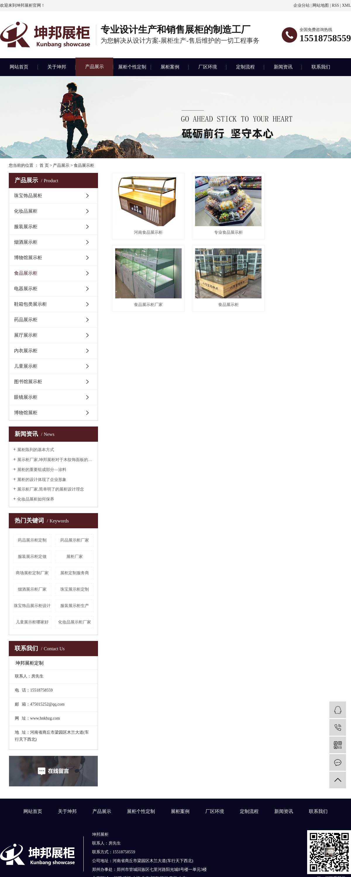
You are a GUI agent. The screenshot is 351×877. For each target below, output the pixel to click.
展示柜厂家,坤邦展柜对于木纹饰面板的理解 (55, 460)
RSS (335, 5)
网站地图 (320, 5)
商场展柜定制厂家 (32, 573)
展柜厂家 (74, 556)
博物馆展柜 (25, 412)
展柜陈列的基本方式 (35, 450)
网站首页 (19, 66)
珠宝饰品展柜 (28, 195)
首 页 (44, 165)
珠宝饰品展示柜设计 (32, 605)
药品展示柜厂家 (74, 540)
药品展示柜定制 (32, 540)
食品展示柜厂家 (306, 231)
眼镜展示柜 (25, 397)
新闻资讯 (283, 66)
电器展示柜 (25, 288)
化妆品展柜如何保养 (35, 499)
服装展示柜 (25, 226)
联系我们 (321, 66)
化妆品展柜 (25, 211)
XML (346, 5)
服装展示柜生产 (74, 605)
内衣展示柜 (25, 350)
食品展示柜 (84, 165)
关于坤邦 (56, 66)
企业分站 (301, 5)
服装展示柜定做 (32, 556)
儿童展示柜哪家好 (32, 622)
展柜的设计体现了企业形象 (41, 479)
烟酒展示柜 (25, 242)
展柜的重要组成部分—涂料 (41, 469)
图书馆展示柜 (28, 381)
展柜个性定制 (132, 66)
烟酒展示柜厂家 (32, 589)
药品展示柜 (25, 319)
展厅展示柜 (25, 335)
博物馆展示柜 (28, 257)
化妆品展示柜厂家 (74, 622)
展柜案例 (170, 66)
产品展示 (94, 66)
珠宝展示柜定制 (74, 589)
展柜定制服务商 (74, 573)
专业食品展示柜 (227, 231)
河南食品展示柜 (148, 231)
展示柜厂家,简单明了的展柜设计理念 (50, 489)
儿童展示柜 (25, 366)
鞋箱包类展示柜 (30, 304)
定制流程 (245, 66)
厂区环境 (207, 66)
